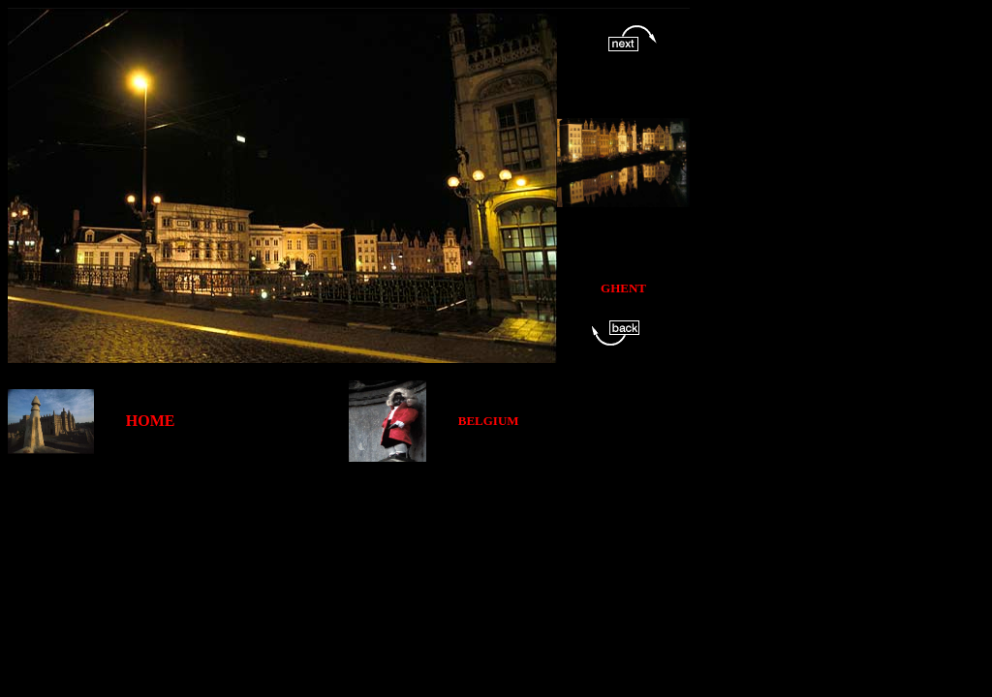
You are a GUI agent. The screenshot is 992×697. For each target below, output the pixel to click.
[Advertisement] (360, 505)
